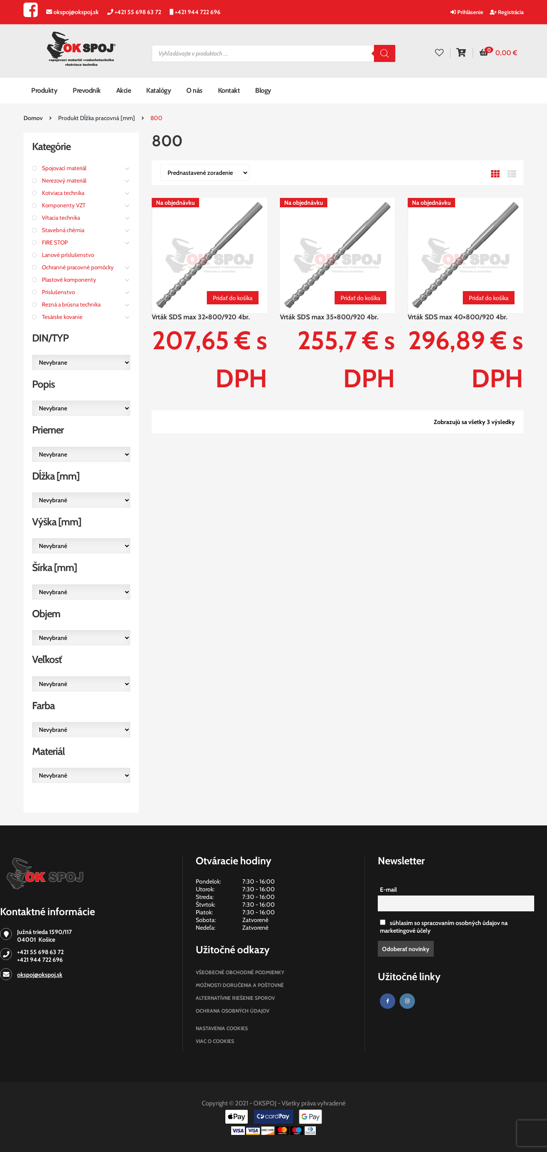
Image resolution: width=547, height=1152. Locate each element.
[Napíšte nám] (68, 12)
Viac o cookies (215, 1041)
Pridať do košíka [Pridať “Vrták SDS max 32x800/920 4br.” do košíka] (233, 298)
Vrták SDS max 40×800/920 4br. (458, 317)
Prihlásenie (466, 12)
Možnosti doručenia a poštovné (240, 985)
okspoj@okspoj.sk (39, 974)
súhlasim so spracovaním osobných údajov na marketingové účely (444, 926)
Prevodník (87, 90)
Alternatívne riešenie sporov (235, 998)
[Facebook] (31, 13)
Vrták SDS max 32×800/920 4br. (201, 317)
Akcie (123, 90)
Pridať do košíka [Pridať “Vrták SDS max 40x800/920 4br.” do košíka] (489, 298)
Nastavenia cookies (222, 1028)
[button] (498, 53)
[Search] (384, 53)
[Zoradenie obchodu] (205, 172)
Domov (33, 118)
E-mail (388, 889)
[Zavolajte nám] (130, 12)
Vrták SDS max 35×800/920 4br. (329, 317)
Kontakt (229, 90)
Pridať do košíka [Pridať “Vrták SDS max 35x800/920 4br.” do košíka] (360, 298)
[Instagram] (407, 1001)
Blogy (263, 90)
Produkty (44, 90)
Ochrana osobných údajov (232, 1011)
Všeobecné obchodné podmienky (240, 972)
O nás (194, 90)
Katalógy (158, 90)
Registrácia (506, 12)
